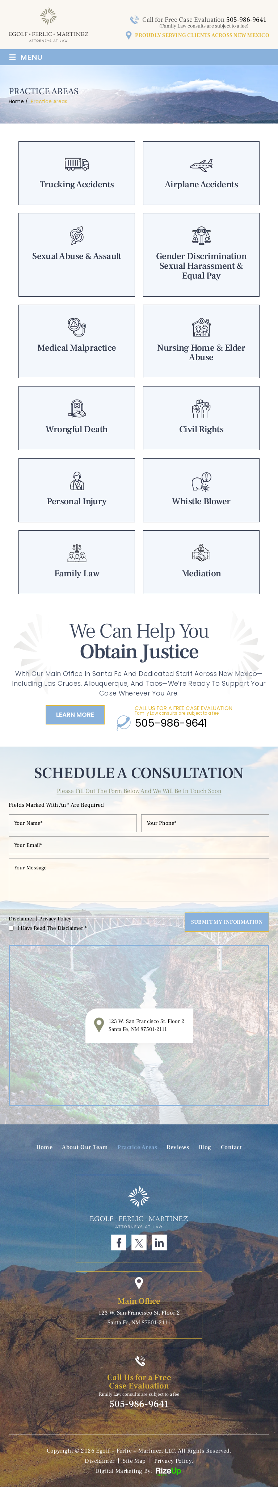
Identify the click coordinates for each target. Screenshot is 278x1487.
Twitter (139, 1242)
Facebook (118, 1242)
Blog (205, 1147)
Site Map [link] (134, 1461)
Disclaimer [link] (99, 1461)
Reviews (178, 1147)
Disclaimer (21, 918)
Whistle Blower (201, 490)
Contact (231, 1147)
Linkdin (159, 1242)
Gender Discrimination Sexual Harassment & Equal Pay (201, 254)
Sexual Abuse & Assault (77, 254)
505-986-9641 (246, 20)
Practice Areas (137, 1147)
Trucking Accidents (77, 173)
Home (44, 1147)
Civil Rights (201, 418)
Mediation (201, 562)
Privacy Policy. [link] (173, 1461)
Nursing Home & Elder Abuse (201, 341)
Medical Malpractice (77, 341)
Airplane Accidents (201, 173)
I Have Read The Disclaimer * (52, 928)
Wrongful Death (77, 418)
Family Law (77, 562)
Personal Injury (77, 490)
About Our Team (85, 1147)
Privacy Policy (55, 918)
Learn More (75, 714)
